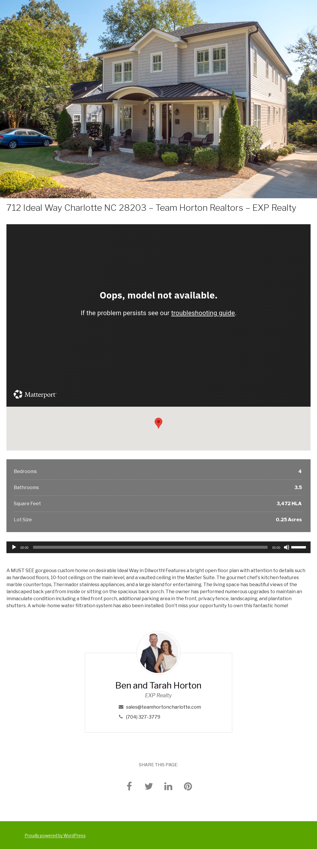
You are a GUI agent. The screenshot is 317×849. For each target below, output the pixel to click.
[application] (158, 547)
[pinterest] (188, 786)
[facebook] (129, 786)
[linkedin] (168, 786)
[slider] (150, 547)
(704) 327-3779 (143, 717)
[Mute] (287, 547)
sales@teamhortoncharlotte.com (163, 707)
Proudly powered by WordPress (55, 835)
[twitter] (148, 786)
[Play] (14, 547)
